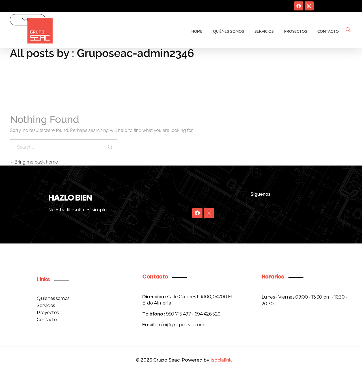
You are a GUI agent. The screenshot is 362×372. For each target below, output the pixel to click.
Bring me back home (34, 162)
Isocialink (221, 360)
